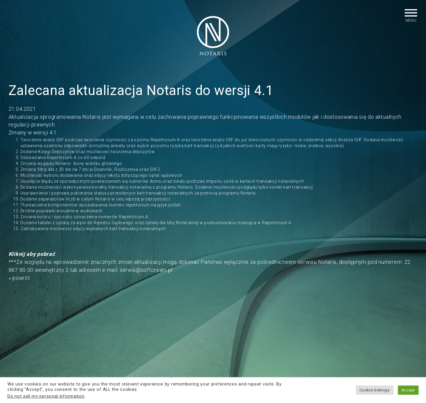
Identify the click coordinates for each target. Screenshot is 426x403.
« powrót (19, 278)
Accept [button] (408, 390)
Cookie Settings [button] (374, 390)
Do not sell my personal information (46, 396)
